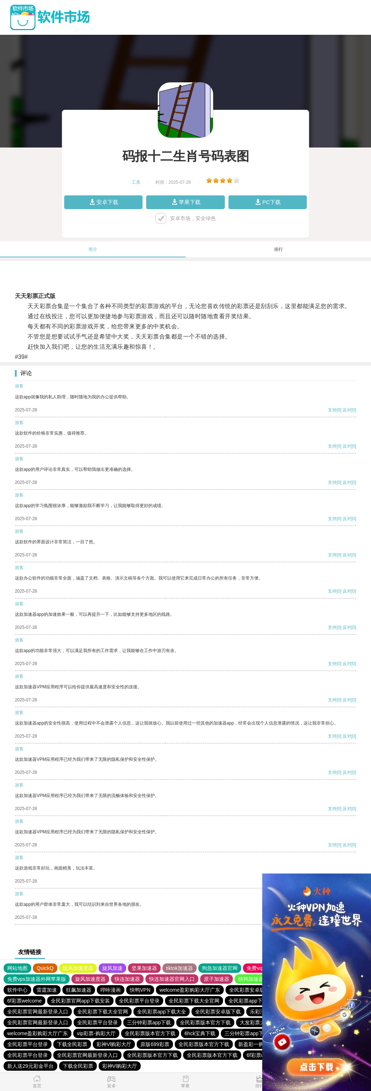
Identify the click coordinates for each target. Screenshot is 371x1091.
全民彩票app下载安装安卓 (258, 1001)
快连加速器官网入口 (172, 979)
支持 (332, 409)
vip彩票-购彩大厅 (96, 1033)
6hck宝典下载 (200, 1033)
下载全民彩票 (72, 1044)
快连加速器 (127, 979)
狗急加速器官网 (220, 968)
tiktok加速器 (179, 968)
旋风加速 (112, 968)
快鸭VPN (140, 990)
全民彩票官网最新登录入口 (37, 1012)
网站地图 (17, 968)
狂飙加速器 (78, 990)
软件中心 (17, 990)
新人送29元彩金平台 (30, 1066)
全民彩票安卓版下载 (252, 990)
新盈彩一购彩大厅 (258, 1044)
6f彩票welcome (24, 1001)
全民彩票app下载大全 (161, 1012)
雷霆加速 (47, 990)
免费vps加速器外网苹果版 (36, 979)
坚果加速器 (144, 968)
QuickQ (45, 968)
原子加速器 (216, 979)
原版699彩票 (154, 1044)
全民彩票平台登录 (139, 1001)
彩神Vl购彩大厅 (113, 1044)
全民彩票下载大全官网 (194, 1001)
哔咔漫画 (110, 990)
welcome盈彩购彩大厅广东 (190, 990)
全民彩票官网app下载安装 (80, 1001)
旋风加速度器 (78, 968)
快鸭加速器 (251, 979)
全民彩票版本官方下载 (205, 1022)
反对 (347, 409)
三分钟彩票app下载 (149, 1022)
